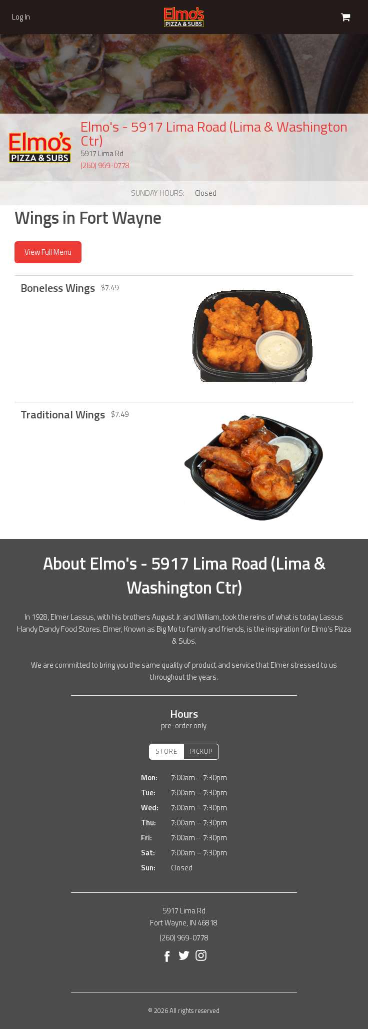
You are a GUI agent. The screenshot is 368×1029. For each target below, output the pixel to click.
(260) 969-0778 (105, 165)
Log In (21, 17)
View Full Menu (48, 252)
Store (167, 751)
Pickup (201, 751)
